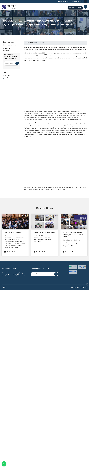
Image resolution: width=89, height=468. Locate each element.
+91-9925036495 (77, 2)
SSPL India (83, 287)
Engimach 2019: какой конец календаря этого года (73, 235)
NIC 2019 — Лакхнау (13, 233)
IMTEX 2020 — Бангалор (44, 233)
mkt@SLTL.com (63, 2)
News (32, 42)
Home (27, 42)
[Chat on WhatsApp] (4, 463)
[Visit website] (73, 267)
